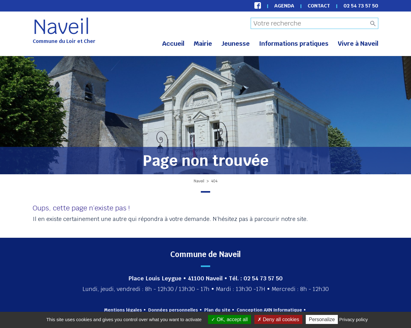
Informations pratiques (293, 44)
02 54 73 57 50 (360, 5)
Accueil (173, 44)
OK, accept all (229, 319)
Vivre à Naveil (358, 44)
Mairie (203, 44)
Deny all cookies (278, 319)
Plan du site (217, 310)
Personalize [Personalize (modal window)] (322, 319)
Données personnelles (173, 310)
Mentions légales (123, 310)
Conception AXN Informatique (269, 310)
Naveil (61, 27)
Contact (319, 5)
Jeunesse (235, 44)
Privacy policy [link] (353, 319)
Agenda (284, 5)
